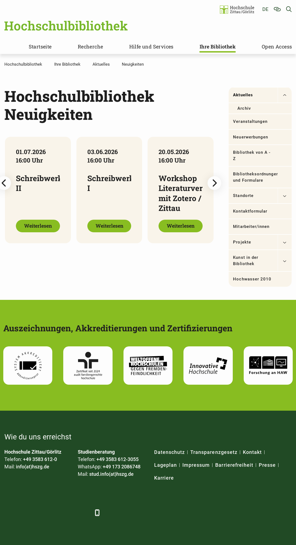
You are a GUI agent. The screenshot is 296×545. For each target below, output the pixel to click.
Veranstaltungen (250, 121)
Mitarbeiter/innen (251, 226)
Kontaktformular (250, 211)
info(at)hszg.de (32, 466)
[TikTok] (84, 512)
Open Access (277, 46)
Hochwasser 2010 (252, 279)
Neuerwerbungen (250, 137)
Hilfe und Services (151, 46)
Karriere (164, 478)
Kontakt (252, 452)
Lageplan (165, 465)
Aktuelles (243, 94)
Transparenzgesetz (213, 452)
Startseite (40, 46)
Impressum (196, 465)
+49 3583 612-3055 (117, 459)
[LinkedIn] (24, 512)
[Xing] (39, 512)
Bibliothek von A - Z (252, 155)
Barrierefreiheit (234, 465)
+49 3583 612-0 (40, 459)
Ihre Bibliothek (218, 46)
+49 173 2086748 (121, 466)
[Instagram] (69, 512)
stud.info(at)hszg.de (111, 474)
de (265, 9)
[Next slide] (214, 183)
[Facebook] (9, 512)
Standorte (243, 195)
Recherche (90, 46)
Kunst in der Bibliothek (245, 260)
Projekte (242, 242)
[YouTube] (54, 512)
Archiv (244, 108)
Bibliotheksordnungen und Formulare (255, 177)
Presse (267, 465)
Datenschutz (169, 452)
